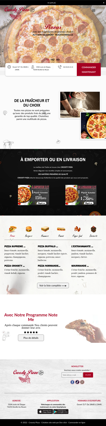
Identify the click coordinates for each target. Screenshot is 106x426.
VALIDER (88, 375)
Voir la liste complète (50, 285)
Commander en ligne (76, 422)
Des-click (63, 422)
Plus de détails (30, 337)
